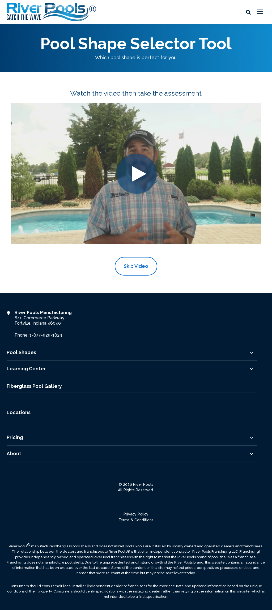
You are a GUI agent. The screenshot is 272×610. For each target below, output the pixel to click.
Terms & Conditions (136, 520)
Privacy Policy (136, 514)
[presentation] (259, 12)
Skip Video (136, 266)
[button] (248, 11)
